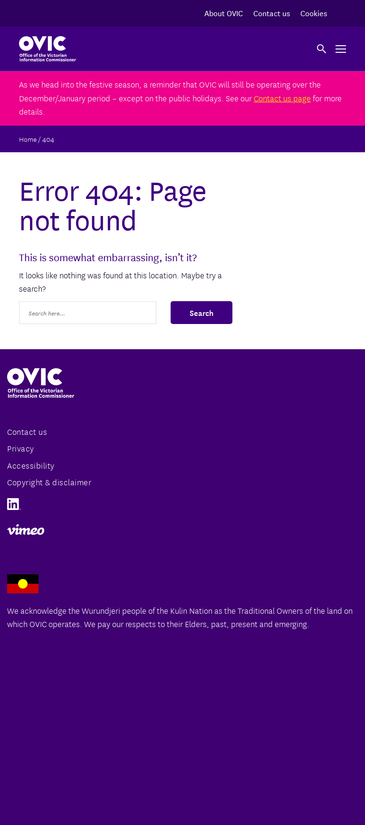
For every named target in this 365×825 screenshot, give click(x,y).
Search (201, 312)
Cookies (313, 13)
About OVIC (223, 13)
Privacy (20, 448)
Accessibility (31, 465)
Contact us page (282, 98)
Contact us (271, 13)
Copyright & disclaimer (49, 482)
